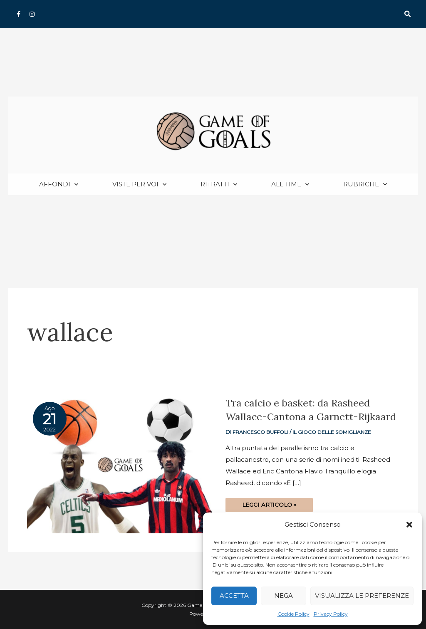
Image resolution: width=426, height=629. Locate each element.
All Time (290, 184)
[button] (409, 524)
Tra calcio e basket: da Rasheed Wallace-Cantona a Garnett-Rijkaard (301, 416)
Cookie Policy (293, 614)
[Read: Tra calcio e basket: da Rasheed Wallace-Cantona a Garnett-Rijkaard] (120, 464)
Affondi (58, 184)
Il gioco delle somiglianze (335, 446)
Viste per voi (139, 184)
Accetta (234, 595)
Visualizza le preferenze (362, 595)
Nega (283, 595)
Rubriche (365, 184)
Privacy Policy (331, 614)
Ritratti (219, 184)
